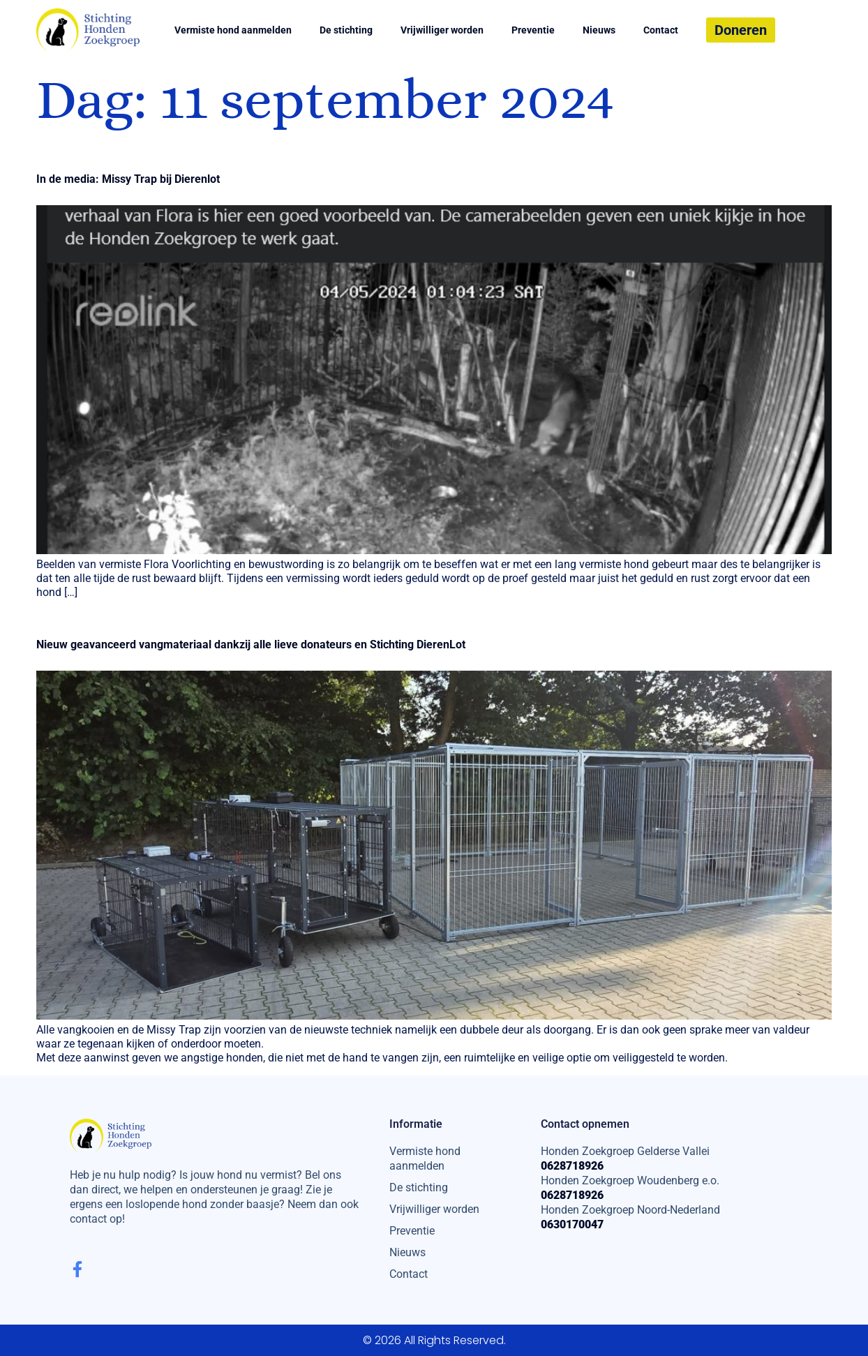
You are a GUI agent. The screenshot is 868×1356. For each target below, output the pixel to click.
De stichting (346, 30)
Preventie (533, 30)
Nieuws (599, 30)
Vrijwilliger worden (442, 30)
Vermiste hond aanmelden (233, 30)
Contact (660, 30)
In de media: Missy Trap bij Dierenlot (128, 179)
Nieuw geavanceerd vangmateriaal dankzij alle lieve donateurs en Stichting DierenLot (250, 644)
